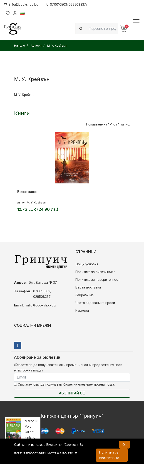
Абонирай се (72, 393)
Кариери (82, 310)
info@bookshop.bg (21, 4)
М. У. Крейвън (36, 202)
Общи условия (86, 264)
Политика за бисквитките (95, 272)
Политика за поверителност (97, 279)
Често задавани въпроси (95, 303)
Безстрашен (28, 191)
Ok (124, 444)
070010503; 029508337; (66, 4)
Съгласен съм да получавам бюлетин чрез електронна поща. (64, 384)
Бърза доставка (88, 287)
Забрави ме (84, 295)
